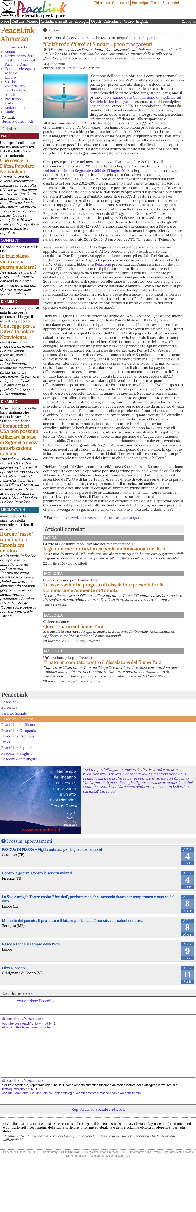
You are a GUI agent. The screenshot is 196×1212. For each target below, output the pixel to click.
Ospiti (96, 21)
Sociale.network (17, 1027)
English (142, 21)
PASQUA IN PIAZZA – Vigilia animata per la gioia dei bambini (52, 883)
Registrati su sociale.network (98, 1143)
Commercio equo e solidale (20, 70)
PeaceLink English (16, 787)
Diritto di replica (76, 1189)
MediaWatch (13, 509)
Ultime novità (16, 47)
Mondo (32, 21)
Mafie (9, 111)
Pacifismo (13, 99)
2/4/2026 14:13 (32, 1114)
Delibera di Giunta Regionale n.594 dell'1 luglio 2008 (86, 170)
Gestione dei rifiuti (20, 60)
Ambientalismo (17, 107)
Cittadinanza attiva (56, 21)
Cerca (155, 2)
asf (118, 517)
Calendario (112, 21)
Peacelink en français (19, 793)
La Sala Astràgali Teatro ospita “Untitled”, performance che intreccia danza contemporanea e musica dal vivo (88, 933)
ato (125, 517)
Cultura (17, 21)
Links (9, 103)
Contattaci (120, 2)
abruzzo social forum (97, 517)
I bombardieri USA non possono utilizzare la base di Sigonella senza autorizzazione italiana (19, 440)
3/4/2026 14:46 (32, 1053)
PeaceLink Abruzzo (17, 34)
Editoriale (9, 741)
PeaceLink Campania (18, 764)
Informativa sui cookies (178, 1186)
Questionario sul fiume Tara (120, 646)
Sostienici (170, 2)
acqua (134, 517)
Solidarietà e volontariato (15, 83)
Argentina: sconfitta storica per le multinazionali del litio (126, 551)
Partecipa (140, 2)
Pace (5, 21)
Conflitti (10, 240)
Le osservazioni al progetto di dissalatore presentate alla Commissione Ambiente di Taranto (135, 600)
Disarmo (9, 301)
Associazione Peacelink (35, 1035)
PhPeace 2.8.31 (117, 1186)
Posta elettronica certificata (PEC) (110, 1189)
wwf (74, 517)
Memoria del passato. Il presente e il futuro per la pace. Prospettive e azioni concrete (72, 954)
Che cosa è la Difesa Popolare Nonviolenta (17, 166)
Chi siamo (101, 2)
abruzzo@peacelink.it (17, 121)
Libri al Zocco (13, 1002)
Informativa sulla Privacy (145, 1186)
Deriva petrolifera (19, 56)
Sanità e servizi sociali (17, 92)
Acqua (10, 51)
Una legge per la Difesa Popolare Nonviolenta (17, 331)
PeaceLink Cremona (18, 770)
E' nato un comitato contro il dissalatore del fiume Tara (137, 689)
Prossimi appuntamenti (29, 875)
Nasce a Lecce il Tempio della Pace (31, 978)
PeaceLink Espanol (16, 781)
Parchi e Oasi (16, 64)
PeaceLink (14, 728)
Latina (96, 537)
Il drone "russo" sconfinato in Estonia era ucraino (16, 542)
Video (129, 21)
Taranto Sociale (14, 747)
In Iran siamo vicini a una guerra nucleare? (18, 261)
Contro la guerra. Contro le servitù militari (37, 907)
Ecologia (81, 21)
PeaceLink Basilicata (18, 758)
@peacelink (10, 1053)
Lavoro (10, 77)
